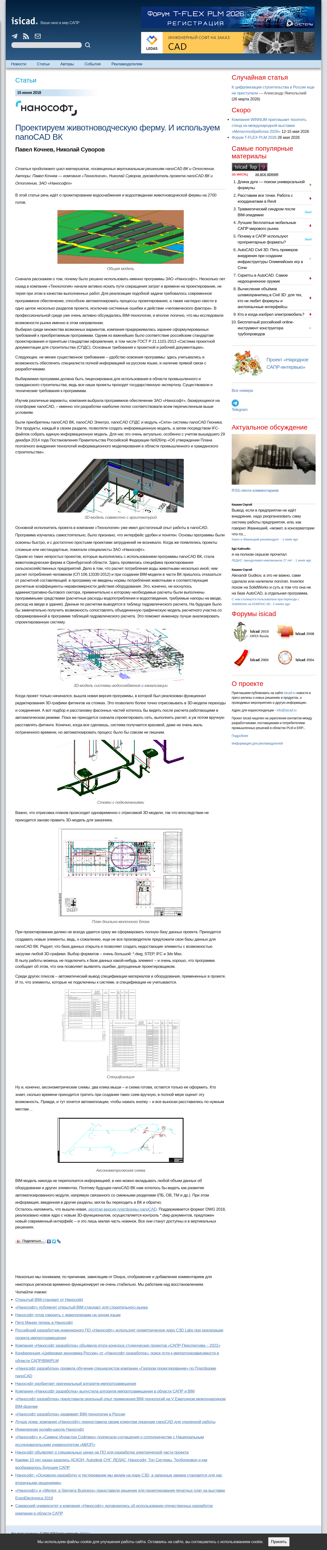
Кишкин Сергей (242, 504)
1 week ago (290, 539)
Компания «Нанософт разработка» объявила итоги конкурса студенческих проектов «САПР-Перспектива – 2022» (117, 1345)
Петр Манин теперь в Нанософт (44, 1322)
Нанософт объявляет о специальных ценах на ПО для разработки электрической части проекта (102, 1452)
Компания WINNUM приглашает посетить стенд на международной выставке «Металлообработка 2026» (269, 125)
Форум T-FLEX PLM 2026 (254, 137)
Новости (18, 64)
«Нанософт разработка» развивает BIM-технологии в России (70, 1414)
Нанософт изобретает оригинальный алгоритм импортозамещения (75, 1383)
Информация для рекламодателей (257, 743)
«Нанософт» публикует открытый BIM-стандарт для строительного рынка (81, 1307)
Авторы (67, 64)
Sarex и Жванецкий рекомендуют (256, 539)
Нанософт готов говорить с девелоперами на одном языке (68, 1315)
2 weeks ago (281, 604)
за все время (266, 174)
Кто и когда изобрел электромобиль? (271, 314)
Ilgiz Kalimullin (241, 548)
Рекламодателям (127, 64)
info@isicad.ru (287, 710)
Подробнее (240, 736)
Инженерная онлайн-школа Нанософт (49, 1429)
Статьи (43, 64)
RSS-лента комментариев (255, 490)
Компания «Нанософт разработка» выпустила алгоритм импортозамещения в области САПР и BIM (104, 1391)
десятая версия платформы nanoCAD (122, 1209)
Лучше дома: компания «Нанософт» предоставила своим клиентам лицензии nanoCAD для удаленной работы (115, 1422)
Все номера (242, 390)
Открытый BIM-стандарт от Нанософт (49, 1299)
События (93, 64)
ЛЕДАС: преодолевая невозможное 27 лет (262, 560)
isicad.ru (290, 693)
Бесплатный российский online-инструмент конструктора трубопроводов (266, 328)
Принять (279, 1542)
